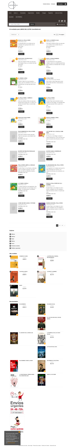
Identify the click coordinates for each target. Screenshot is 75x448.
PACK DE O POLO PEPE (24, 117)
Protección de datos (37, 445)
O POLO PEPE (49, 78)
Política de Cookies (45, 445)
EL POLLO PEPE (50, 98)
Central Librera (46, 4)
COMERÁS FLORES (23, 256)
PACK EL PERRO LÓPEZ (52, 117)
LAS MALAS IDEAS (23, 271)
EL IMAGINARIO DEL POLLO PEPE (55, 165)
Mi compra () (60, 24)
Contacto (53, 4)
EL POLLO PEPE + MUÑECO (25, 98)
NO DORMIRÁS (22, 304)
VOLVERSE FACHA (51, 304)
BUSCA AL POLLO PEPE (24, 40)
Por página (61, 34)
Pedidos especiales (16, 248)
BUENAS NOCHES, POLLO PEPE (54, 203)
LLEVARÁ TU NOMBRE (52, 271)
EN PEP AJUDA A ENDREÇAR (53, 151)
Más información (11, 442)
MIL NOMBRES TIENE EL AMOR (26, 360)
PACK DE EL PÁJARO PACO (25, 58)
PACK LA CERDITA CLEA (52, 40)
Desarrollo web (53, 445)
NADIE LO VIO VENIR (51, 374)
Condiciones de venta (23, 445)
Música (13, 241)
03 (62, 225)
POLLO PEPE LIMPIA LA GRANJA (26, 165)
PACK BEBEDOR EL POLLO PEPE (26, 131)
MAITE (20, 285)
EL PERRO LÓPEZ (22, 78)
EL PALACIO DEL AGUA (52, 346)
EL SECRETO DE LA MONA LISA (26, 332)
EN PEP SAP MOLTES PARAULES (26, 151)
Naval (13, 238)
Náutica (13, 236)
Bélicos (13, 234)
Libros (16, 13)
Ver (54, 34)
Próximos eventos (16, 245)
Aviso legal (30, 445)
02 (59, 225)
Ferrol (13, 243)
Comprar (21, 54)
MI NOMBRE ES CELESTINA (53, 360)
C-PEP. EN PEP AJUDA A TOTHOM (26, 203)
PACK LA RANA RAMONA (52, 58)
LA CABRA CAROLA (23, 183)
